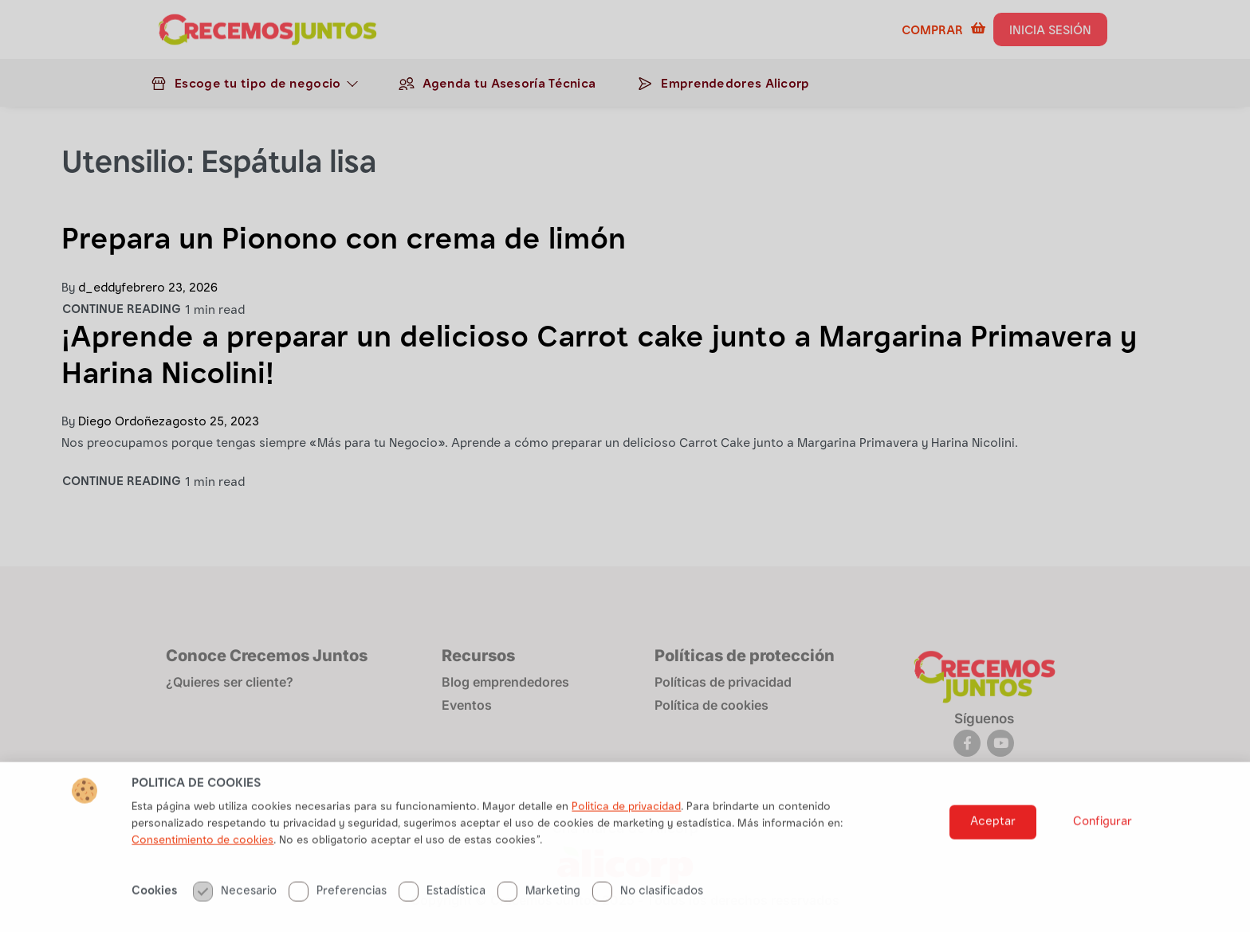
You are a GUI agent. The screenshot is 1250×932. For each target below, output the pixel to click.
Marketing (538, 914)
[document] (625, 466)
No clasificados (647, 914)
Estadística (442, 914)
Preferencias (338, 914)
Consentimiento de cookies (202, 863)
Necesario (235, 914)
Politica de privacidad (626, 830)
